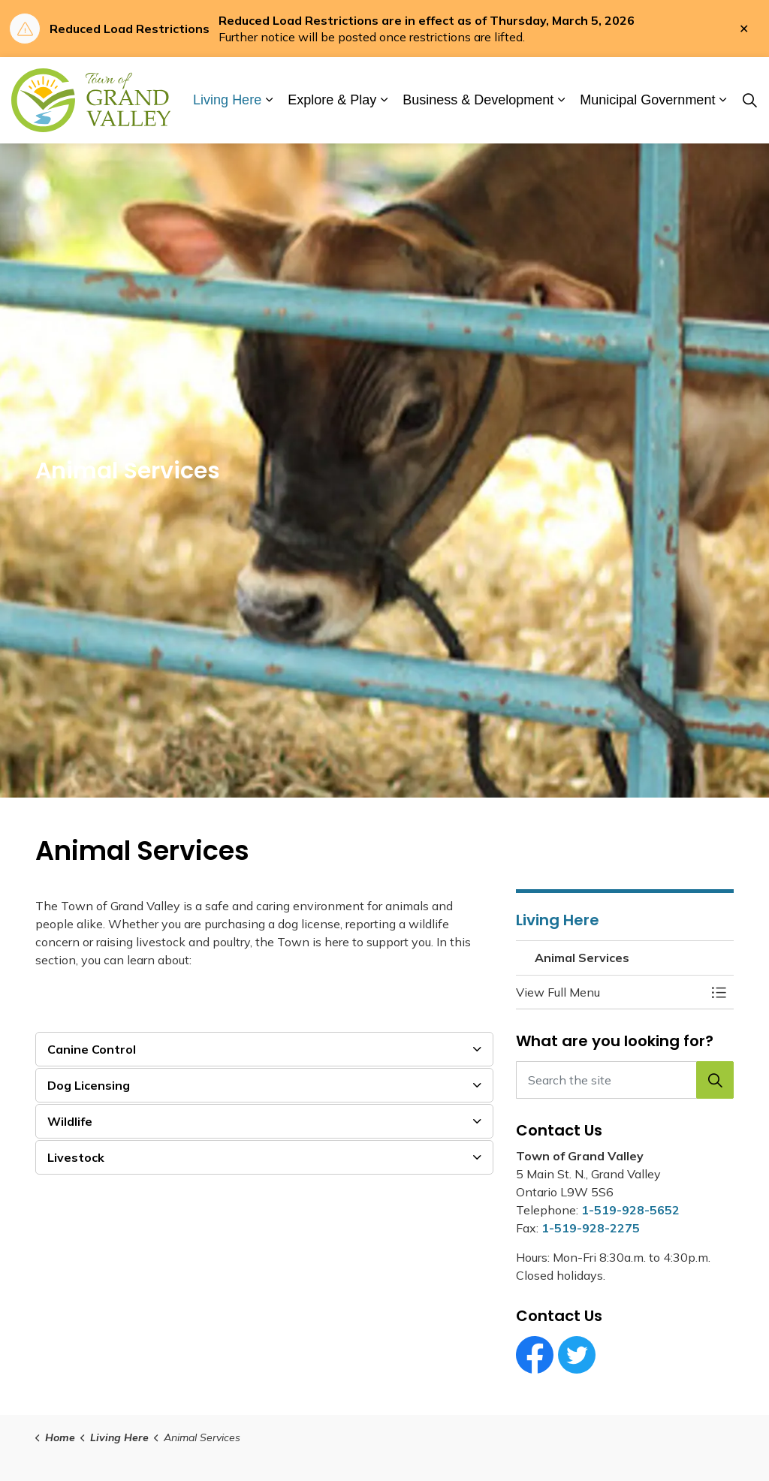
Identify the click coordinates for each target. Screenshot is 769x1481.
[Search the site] (625, 1080)
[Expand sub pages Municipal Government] (722, 100)
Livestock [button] (75, 1157)
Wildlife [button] (69, 1121)
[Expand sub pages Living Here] (268, 100)
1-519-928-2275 (590, 1227)
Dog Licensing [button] (88, 1085)
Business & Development (478, 99)
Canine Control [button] (91, 1049)
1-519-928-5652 (630, 1209)
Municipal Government (647, 99)
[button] (610, 992)
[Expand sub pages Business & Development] (560, 100)
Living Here (227, 99)
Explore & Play (332, 99)
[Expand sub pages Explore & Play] (383, 100)
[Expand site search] (749, 100)
